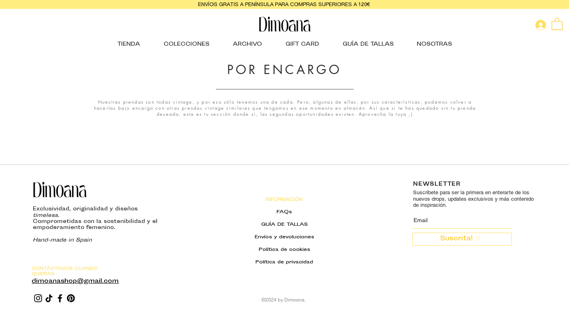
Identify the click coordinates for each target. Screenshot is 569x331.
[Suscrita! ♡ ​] (462, 239)
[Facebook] (60, 298)
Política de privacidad (284, 262)
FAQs (284, 212)
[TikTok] (49, 298)
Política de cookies (284, 249)
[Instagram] (38, 298)
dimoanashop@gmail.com (75, 281)
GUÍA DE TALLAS (284, 224)
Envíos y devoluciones (284, 237)
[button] (557, 23)
